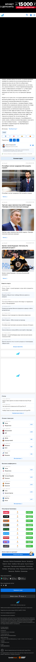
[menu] (34, 15)
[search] (27, 15)
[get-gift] (31, 15)
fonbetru (18, 331)
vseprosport (2, 15)
